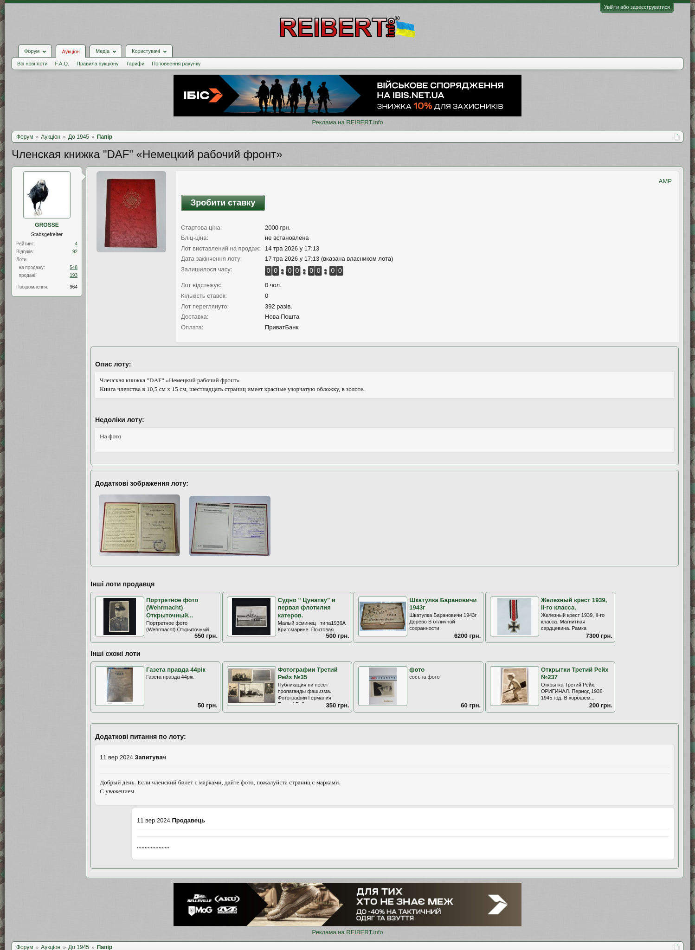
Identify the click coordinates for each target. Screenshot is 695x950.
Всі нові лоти (32, 63)
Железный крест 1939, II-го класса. (574, 604)
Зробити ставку (223, 202)
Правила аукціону (97, 63)
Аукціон (70, 51)
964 (73, 286)
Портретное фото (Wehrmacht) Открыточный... (172, 608)
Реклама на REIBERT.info (347, 122)
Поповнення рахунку (176, 63)
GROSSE (46, 225)
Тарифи (135, 63)
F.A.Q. (62, 63)
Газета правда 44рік (176, 669)
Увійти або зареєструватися (637, 7)
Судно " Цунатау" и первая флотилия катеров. (306, 608)
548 (73, 267)
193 (73, 275)
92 (74, 251)
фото (417, 669)
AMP (665, 181)
